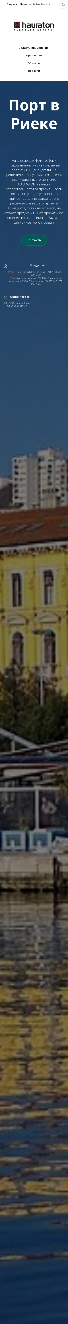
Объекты (34, 63)
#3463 (14, 278)
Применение (26, 4)
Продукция (34, 55)
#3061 (12, 271)
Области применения (33, 47)
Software (37, 4)
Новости (34, 70)
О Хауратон (12, 4)
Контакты (45, 4)
